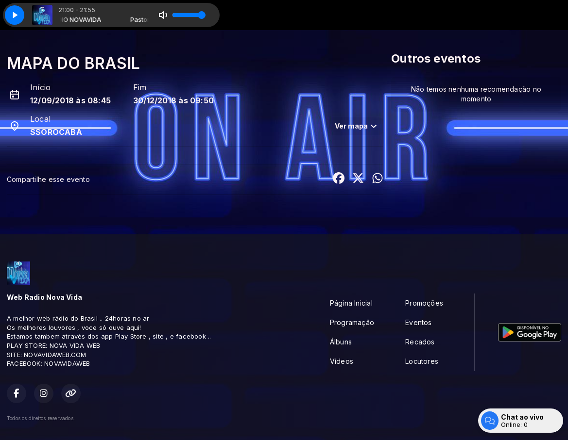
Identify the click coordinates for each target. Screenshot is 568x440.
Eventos (418, 322)
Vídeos (341, 361)
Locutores (421, 361)
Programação (352, 322)
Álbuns (341, 342)
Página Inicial (351, 303)
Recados (419, 342)
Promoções (424, 303)
